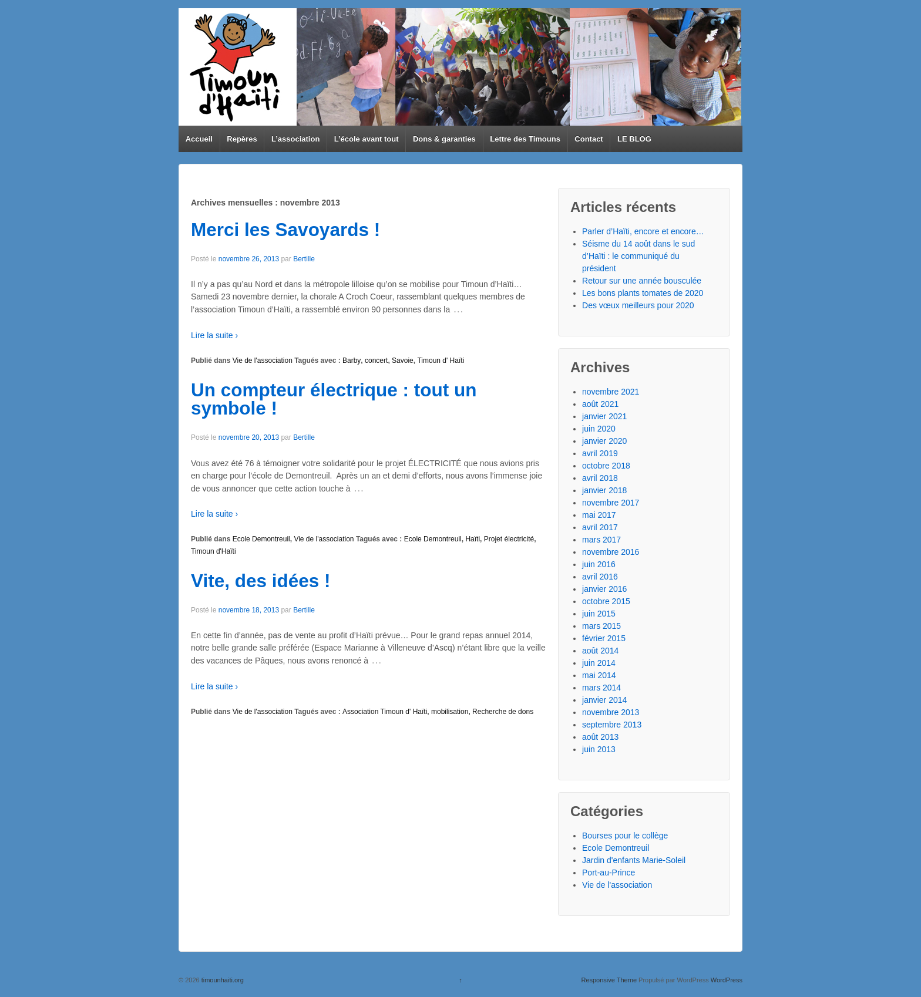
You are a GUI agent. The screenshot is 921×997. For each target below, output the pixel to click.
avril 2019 (600, 453)
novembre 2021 (610, 391)
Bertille (304, 259)
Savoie (403, 360)
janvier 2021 (604, 416)
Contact (588, 138)
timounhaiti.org (222, 979)
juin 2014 (599, 663)
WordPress (726, 979)
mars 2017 (601, 539)
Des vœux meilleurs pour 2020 (638, 305)
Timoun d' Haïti (440, 360)
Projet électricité (509, 539)
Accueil (199, 138)
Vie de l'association (263, 360)
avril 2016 (600, 576)
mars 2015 (601, 626)
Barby (351, 360)
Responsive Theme (609, 979)
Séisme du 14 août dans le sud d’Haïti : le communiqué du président (638, 256)
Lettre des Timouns (525, 138)
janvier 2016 (604, 589)
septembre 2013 (611, 724)
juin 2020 (599, 428)
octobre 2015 (606, 601)
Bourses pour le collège (625, 835)
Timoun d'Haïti (213, 551)
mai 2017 (599, 515)
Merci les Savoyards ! (285, 229)
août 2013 (600, 737)
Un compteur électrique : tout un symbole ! (334, 399)
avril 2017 (600, 527)
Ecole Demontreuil (261, 539)
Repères (242, 138)
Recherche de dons (502, 712)
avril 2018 (600, 478)
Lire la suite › (214, 335)
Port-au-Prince (608, 872)
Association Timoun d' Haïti (384, 712)
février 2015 (604, 638)
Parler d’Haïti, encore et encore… (643, 231)
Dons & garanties (444, 138)
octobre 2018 (606, 465)
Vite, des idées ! (261, 580)
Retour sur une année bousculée (641, 280)
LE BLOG (634, 138)
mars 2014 (601, 687)
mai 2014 (599, 675)
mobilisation (449, 712)
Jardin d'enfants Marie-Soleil (633, 860)
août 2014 (600, 650)
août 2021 (600, 404)
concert (376, 360)
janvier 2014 (604, 700)
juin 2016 (599, 564)
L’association (295, 138)
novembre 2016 (610, 552)
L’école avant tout (366, 138)
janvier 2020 (604, 441)
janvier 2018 (604, 490)
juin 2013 (599, 749)
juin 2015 (599, 613)
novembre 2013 (610, 712)
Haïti (472, 539)
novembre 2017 (610, 502)
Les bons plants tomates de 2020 (642, 293)
